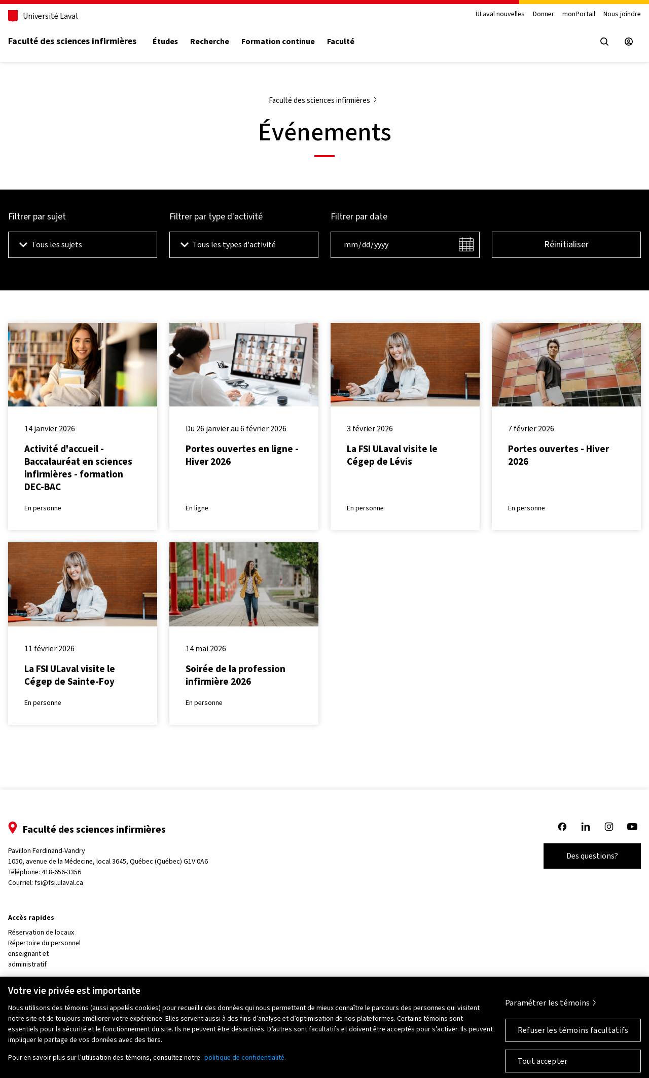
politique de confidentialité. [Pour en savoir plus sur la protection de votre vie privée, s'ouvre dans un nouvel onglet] (245, 1062)
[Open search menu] (604, 41)
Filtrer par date (359, 216)
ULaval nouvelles (500, 14)
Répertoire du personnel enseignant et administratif (44, 953)
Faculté (340, 41)
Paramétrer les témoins (547, 1007)
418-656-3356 (61, 872)
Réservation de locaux (41, 932)
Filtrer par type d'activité (216, 216)
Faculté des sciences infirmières (72, 41)
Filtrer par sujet (37, 216)
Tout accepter (542, 1066)
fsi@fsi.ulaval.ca (58, 882)
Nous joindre (622, 14)
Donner (543, 14)
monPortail (578, 14)
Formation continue (278, 41)
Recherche (209, 41)
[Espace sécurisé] (629, 41)
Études (165, 41)
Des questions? (592, 855)
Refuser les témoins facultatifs (573, 1035)
